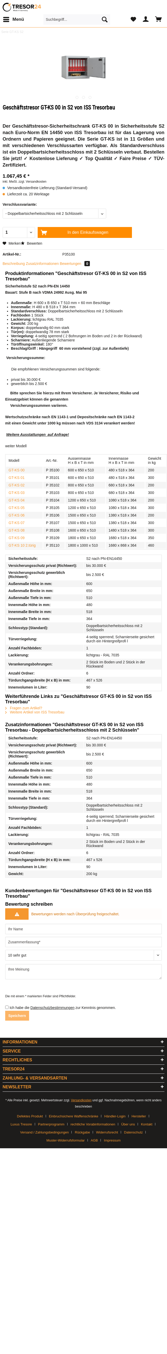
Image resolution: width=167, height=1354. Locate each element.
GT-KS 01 (16, 478)
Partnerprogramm (51, 1124)
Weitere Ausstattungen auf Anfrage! (37, 434)
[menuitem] (13, 19)
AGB (94, 1140)
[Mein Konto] (146, 19)
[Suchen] (104, 19)
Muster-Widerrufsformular (65, 1140)
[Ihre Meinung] (83, 971)
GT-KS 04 (16, 500)
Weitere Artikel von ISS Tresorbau (34, 712)
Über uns (128, 1124)
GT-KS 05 (16, 508)
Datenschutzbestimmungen (52, 1008)
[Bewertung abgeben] (83, 955)
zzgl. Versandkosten (32, 181)
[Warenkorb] (158, 19)
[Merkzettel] (133, 19)
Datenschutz (133, 1132)
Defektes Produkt (30, 1116)
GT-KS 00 (16, 470)
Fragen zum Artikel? (23, 708)
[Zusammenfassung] (83, 942)
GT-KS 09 (16, 538)
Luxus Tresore (21, 1124)
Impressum (112, 1140)
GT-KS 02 (16, 485)
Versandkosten (81, 1100)
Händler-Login (115, 1116)
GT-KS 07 (16, 523)
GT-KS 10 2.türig (22, 545)
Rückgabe (82, 1132)
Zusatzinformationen (42, 264)
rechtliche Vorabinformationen (92, 1124)
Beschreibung (14, 264)
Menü (13, 18)
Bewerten (31, 243)
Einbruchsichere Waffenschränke (73, 1116)
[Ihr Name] (83, 929)
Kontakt (146, 1124)
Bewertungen (75, 264)
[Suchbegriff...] (76, 19)
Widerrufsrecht (107, 1132)
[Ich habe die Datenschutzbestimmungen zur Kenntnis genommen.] (7, 1007)
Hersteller (138, 1116)
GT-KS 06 (16, 515)
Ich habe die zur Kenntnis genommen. (63, 1008)
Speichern (17, 1016)
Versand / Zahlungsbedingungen (44, 1132)
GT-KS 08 (16, 530)
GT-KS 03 (16, 493)
